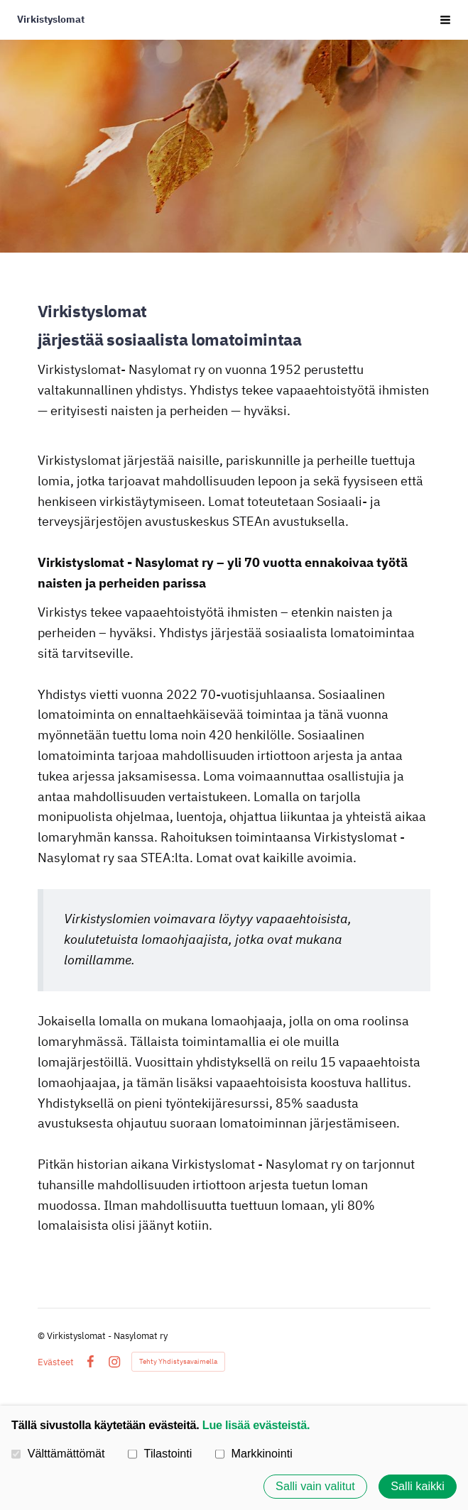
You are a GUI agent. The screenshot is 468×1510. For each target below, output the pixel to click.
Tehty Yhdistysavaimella (178, 1361)
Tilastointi (160, 1453)
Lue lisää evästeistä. (256, 1424)
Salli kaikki (418, 1486)
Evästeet (56, 1362)
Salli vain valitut (315, 1486)
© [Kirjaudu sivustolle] (42, 1336)
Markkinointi (254, 1453)
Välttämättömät (58, 1453)
